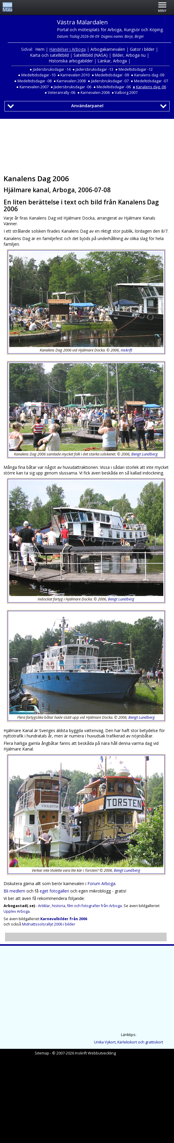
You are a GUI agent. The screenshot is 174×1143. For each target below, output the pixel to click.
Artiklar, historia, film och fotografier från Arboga (80, 905)
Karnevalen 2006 (95, 92)
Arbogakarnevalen (107, 49)
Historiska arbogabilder (71, 61)
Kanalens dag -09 (149, 75)
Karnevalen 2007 (34, 86)
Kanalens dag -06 (151, 86)
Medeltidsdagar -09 (112, 75)
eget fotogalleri (54, 891)
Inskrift (126, 350)
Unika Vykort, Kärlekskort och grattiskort (128, 1042)
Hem (39, 49)
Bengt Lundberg (144, 454)
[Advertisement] (86, 144)
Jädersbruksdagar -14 (52, 69)
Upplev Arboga (17, 911)
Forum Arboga (101, 883)
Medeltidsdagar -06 (114, 86)
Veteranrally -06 (61, 92)
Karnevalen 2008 (71, 80)
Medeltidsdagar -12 (136, 69)
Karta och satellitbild (49, 55)
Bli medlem (14, 891)
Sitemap (42, 1053)
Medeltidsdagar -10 (38, 75)
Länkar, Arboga (112, 61)
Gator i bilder (142, 49)
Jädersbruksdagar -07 (110, 80)
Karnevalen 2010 (75, 75)
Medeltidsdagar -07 (151, 80)
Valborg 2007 (126, 92)
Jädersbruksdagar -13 (94, 69)
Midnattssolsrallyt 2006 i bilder (48, 924)
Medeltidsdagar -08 (34, 80)
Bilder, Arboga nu (129, 55)
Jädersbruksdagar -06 (72, 86)
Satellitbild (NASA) (91, 55)
